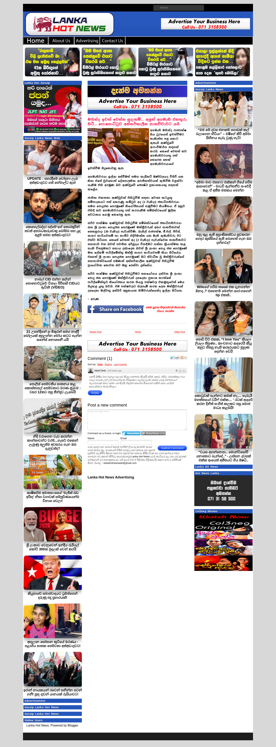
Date (100, 364)
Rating (108, 364)
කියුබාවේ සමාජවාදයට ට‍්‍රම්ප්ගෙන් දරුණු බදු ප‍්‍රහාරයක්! (52, 595)
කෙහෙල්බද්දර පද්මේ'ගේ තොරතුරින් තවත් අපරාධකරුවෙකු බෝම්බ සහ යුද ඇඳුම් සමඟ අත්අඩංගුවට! (52, 231)
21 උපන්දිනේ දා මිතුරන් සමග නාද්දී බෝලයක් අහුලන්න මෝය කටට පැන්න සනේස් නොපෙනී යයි (52, 336)
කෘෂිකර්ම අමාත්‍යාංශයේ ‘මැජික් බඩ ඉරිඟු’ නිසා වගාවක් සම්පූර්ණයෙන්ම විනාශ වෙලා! (52, 497)
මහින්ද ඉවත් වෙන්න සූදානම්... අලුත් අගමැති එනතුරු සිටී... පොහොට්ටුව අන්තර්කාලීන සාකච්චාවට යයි (137, 121)
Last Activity (120, 364)
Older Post (179, 332)
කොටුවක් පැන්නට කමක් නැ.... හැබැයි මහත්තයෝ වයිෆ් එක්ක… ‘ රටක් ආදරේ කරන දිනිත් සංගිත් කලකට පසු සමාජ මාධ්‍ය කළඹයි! (223, 402)
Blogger (73, 725)
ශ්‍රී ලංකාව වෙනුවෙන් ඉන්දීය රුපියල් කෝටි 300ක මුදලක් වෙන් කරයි (52, 547)
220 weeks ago (115, 370)
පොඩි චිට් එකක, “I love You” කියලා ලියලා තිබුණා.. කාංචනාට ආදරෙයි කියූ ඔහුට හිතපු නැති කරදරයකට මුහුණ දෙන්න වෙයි (223, 345)
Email (124, 438)
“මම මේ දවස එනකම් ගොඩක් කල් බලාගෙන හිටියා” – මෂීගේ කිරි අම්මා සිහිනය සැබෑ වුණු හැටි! (223, 134)
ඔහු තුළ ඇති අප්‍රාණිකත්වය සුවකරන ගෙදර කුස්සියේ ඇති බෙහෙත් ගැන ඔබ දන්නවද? (223, 239)
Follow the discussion (183, 357)
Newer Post (96, 332)
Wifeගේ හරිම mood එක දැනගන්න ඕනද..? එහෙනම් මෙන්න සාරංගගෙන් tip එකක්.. (223, 291)
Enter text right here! (137, 419)
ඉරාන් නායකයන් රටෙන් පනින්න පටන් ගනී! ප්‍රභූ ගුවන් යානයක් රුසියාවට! (52, 692)
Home (138, 332)
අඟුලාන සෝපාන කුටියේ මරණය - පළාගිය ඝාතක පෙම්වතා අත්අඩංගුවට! (52, 644)
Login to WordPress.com (153, 433)
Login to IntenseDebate (131, 433)
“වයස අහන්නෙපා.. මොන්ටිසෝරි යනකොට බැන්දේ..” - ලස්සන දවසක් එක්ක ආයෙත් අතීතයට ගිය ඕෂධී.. (223, 456)
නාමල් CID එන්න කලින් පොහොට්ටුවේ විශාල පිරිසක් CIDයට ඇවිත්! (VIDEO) (52, 283)
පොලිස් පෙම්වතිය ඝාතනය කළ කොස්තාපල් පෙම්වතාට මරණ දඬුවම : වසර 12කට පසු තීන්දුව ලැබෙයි (53, 388)
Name (91, 438)
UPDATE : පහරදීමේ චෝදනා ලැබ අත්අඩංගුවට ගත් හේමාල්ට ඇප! (52, 181)
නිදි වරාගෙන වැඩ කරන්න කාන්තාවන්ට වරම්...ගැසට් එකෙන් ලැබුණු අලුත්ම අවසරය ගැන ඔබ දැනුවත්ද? (52, 442)
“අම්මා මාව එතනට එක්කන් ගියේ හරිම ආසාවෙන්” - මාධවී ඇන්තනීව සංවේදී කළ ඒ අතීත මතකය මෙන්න (223, 186)
